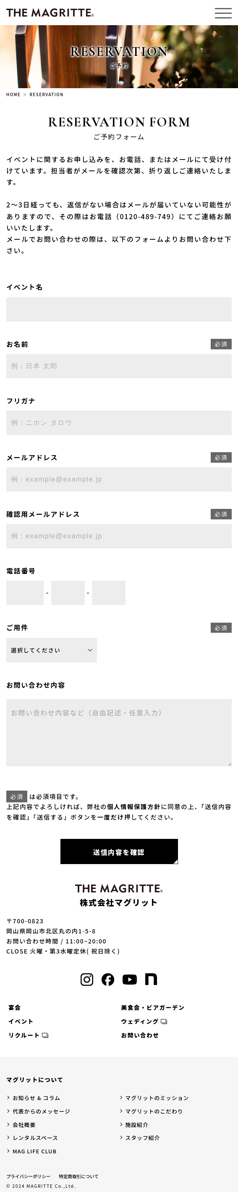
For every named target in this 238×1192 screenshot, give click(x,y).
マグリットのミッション (157, 1098)
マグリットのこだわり (154, 1111)
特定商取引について (79, 1176)
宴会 (14, 1007)
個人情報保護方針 (134, 806)
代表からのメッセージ (42, 1111)
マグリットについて (34, 1079)
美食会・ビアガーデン (153, 1007)
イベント (21, 1021)
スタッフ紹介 (143, 1138)
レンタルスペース (35, 1138)
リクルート (24, 1035)
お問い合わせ (140, 1035)
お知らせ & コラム (36, 1098)
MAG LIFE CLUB (35, 1151)
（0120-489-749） (145, 216)
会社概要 (24, 1125)
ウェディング (140, 1021)
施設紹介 (137, 1125)
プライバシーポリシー (28, 1176)
